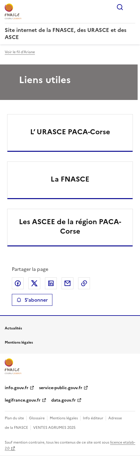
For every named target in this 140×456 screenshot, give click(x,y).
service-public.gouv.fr (60, 388)
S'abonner (32, 299)
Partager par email (67, 283)
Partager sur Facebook (18, 283)
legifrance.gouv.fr (23, 400)
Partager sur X (34, 283)
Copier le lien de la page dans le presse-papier (84, 283)
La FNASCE (70, 179)
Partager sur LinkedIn (51, 283)
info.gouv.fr (16, 388)
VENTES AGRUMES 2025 (54, 427)
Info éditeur (93, 418)
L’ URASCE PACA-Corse (70, 132)
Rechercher (120, 7)
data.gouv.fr (63, 400)
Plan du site (14, 418)
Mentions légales (64, 418)
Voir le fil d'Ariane (20, 52)
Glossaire (37, 418)
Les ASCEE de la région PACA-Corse (70, 226)
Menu (132, 7)
